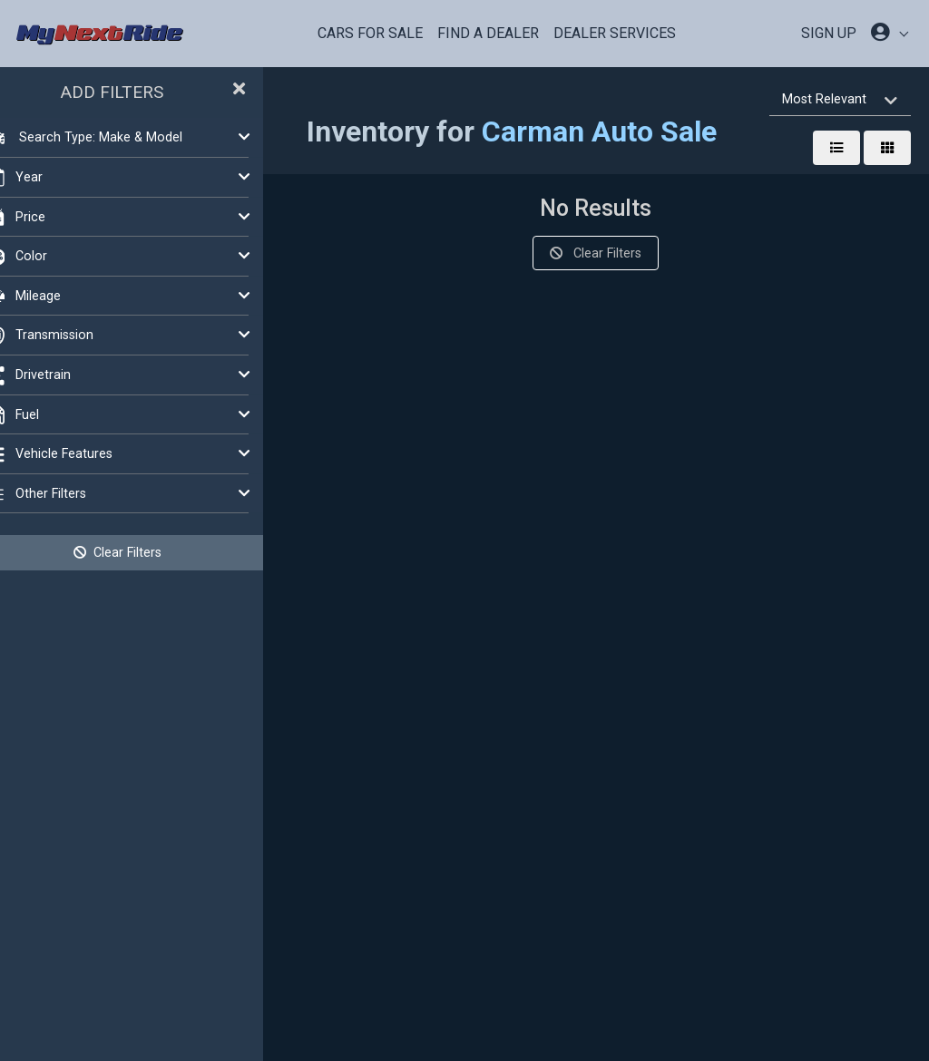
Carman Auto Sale (626, 131)
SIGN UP (828, 33)
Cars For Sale (370, 33)
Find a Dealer (488, 33)
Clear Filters (146, 552)
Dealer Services (614, 33)
